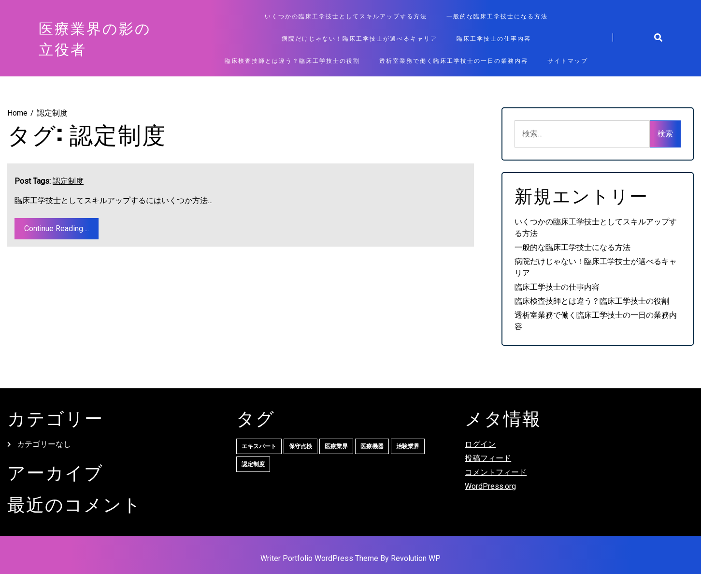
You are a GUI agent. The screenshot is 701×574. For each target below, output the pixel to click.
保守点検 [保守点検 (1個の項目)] (300, 446)
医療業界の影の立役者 (95, 38)
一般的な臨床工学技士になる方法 (497, 16)
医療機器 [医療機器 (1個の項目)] (372, 446)
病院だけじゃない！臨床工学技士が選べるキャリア (359, 38)
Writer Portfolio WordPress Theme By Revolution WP (350, 558)
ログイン (480, 444)
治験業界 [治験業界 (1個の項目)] (407, 446)
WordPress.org (490, 486)
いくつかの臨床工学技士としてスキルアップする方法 (346, 16)
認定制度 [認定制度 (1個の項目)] (253, 464)
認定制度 (68, 181)
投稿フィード (488, 458)
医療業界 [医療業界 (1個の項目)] (336, 446)
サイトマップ (567, 60)
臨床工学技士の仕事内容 (494, 38)
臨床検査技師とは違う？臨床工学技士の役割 (292, 60)
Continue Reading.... (56, 228)
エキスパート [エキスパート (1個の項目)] (259, 446)
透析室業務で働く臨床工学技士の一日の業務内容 (453, 60)
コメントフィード (496, 472)
